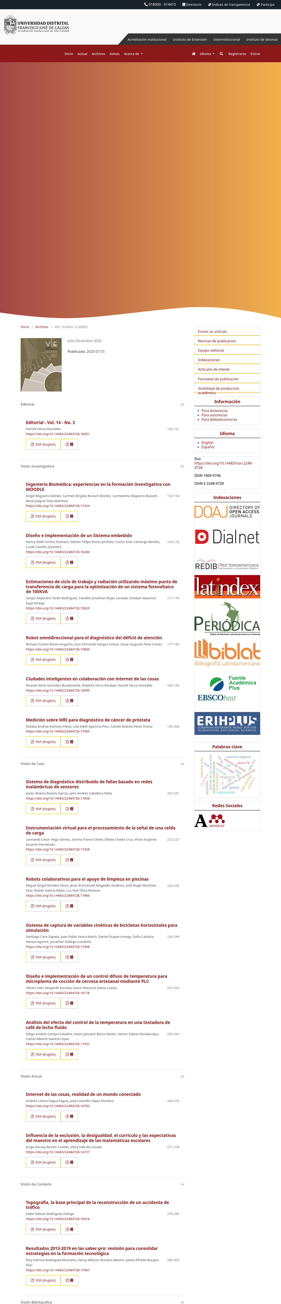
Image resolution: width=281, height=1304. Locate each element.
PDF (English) (45, 444)
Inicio (69, 53)
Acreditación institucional (139, 39)
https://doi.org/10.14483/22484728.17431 (58, 1044)
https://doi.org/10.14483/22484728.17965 (58, 731)
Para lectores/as (215, 417)
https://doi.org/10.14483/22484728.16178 (58, 993)
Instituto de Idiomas (261, 39)
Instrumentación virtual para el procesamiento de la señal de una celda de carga (100, 830)
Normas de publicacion (217, 348)
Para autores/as (214, 422)
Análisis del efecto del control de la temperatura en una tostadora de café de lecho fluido (98, 1024)
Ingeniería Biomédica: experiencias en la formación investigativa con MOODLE (98, 486)
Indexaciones (209, 367)
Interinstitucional (224, 39)
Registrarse (237, 53)
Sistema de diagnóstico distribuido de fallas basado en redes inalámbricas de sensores (89, 784)
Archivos (98, 53)
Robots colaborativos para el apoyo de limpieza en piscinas (87, 879)
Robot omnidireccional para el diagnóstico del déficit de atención (94, 638)
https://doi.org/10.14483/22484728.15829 (58, 608)
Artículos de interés (214, 376)
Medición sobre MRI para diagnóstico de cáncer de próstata (88, 720)
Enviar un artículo (212, 338)
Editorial (27, 404)
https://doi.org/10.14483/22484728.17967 (58, 1270)
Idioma (206, 53)
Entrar (255, 53)
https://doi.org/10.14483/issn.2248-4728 (224, 472)
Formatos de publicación (218, 386)
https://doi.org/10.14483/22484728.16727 (58, 1152)
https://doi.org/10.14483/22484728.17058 (58, 798)
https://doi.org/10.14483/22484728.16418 (58, 1219)
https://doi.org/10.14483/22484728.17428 (58, 849)
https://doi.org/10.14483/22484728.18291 (58, 434)
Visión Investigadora (37, 466)
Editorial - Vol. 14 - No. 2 (50, 422)
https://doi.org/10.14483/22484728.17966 (58, 895)
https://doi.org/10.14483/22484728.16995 (58, 690)
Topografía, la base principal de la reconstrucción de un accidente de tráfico (97, 1204)
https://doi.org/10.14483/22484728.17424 (58, 505)
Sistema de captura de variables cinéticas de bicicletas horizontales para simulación (101, 927)
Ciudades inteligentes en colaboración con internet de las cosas (92, 679)
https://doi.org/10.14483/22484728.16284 (58, 552)
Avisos (115, 53)
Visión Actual (31, 1076)
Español (208, 454)
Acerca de (132, 53)
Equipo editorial (211, 357)
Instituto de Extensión (185, 39)
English (207, 450)
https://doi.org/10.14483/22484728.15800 (58, 649)
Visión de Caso (33, 763)
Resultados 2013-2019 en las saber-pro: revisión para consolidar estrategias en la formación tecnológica (92, 1250)
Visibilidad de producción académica (218, 397)
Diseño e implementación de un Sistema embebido (79, 535)
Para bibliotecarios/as (219, 426)
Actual (82, 53)
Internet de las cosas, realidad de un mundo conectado (83, 1094)
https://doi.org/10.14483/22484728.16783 (58, 1106)
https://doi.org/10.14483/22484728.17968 (58, 946)
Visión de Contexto (36, 1184)
